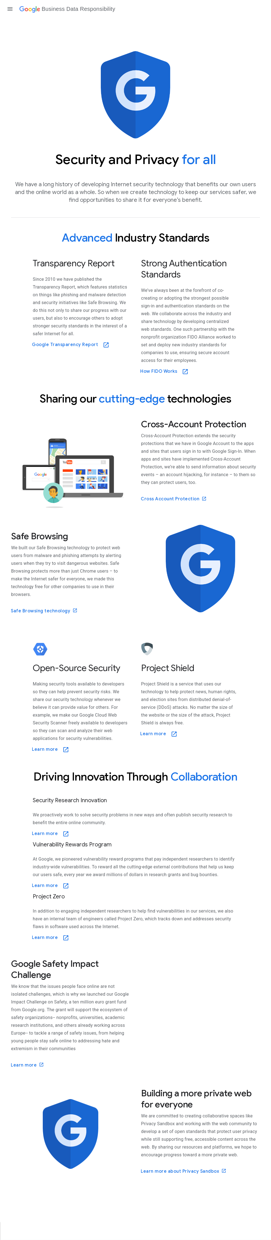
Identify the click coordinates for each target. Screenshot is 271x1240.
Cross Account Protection (174, 499)
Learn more (27, 1065)
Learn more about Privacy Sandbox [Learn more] (183, 1171)
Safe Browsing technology (44, 611)
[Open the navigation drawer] (10, 9)
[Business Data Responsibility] (67, 9)
